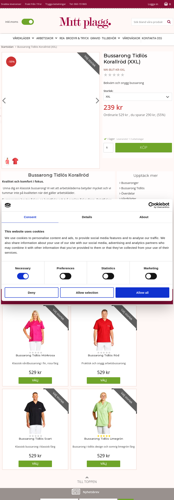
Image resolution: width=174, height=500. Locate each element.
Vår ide (6, 435)
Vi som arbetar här (13, 453)
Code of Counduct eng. (132, 459)
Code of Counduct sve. (132, 465)
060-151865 (80, 3)
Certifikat (65, 453)
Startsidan (7, 47)
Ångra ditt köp (72, 463)
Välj (22, 380)
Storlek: (108, 91)
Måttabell (65, 435)
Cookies (122, 441)
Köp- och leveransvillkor (133, 435)
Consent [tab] (30, 217)
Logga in (153, 4)
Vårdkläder (24, 38)
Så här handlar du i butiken (135, 453)
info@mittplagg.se (20, 478)
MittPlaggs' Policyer (72, 447)
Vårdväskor (131, 38)
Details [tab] (87, 217)
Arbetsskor (47, 38)
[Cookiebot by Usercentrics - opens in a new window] (151, 205)
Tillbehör (111, 38)
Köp (143, 147)
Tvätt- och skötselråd (73, 441)
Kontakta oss (152, 38)
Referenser (124, 447)
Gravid (95, 38)
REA (62, 38)
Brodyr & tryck (77, 38)
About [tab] (143, 217)
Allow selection (87, 292)
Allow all (142, 292)
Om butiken (9, 441)
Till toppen (87, 396)
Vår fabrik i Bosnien (14, 447)
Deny (31, 292)
